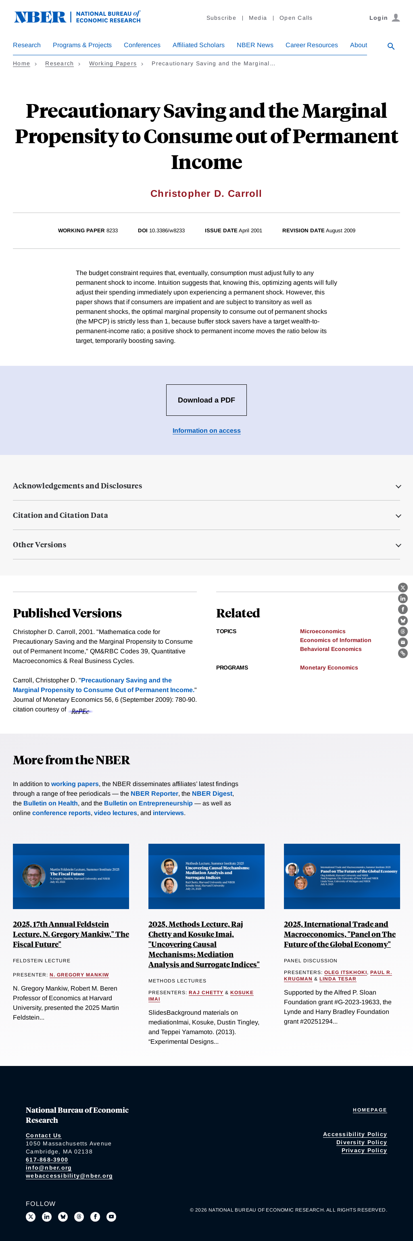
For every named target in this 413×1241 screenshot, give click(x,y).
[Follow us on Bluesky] (63, 1217)
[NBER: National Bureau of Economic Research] (84, 21)
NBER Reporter (154, 793)
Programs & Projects (82, 45)
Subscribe (221, 18)
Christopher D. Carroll (206, 193)
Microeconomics (323, 631)
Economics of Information (335, 640)
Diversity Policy (361, 1142)
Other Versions (39, 544)
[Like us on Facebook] (95, 1217)
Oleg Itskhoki (345, 972)
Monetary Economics (329, 667)
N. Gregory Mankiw (79, 975)
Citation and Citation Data (60, 515)
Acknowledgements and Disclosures (77, 485)
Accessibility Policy (355, 1134)
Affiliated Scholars (199, 45)
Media (258, 18)
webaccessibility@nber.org (69, 1175)
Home (21, 63)
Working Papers (113, 63)
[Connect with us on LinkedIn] (47, 1217)
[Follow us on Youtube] (111, 1217)
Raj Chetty (206, 992)
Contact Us (44, 1135)
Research (27, 45)
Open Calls (296, 18)
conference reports (61, 812)
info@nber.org (49, 1167)
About (358, 45)
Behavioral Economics (331, 649)
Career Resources (312, 45)
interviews (168, 812)
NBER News (255, 45)
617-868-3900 (47, 1159)
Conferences (142, 45)
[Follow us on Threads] (79, 1217)
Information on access (207, 430)
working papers (75, 783)
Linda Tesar (338, 979)
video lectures (115, 812)
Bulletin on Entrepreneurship (148, 803)
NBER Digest (212, 793)
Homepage (370, 1110)
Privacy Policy (365, 1150)
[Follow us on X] (30, 1217)
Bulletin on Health (50, 803)
